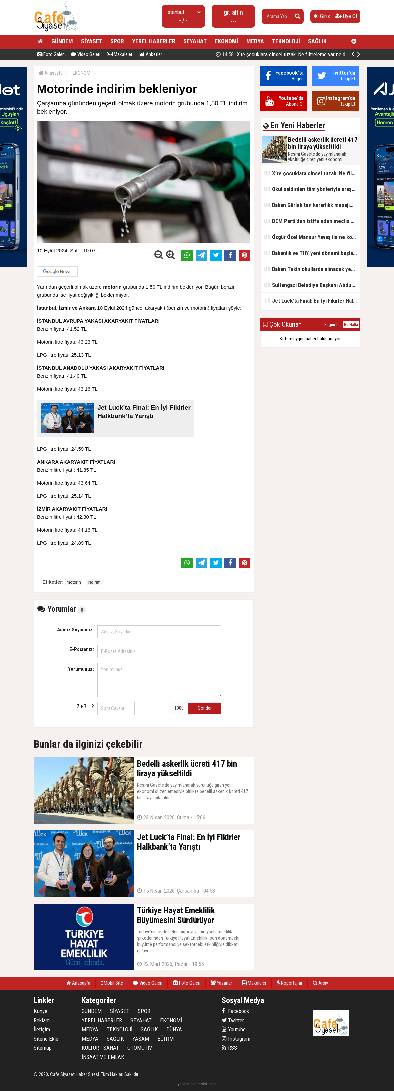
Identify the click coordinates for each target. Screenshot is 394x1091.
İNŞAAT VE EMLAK (103, 1057)
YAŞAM (140, 1038)
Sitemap (43, 1047)
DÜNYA (174, 1029)
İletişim (42, 1029)
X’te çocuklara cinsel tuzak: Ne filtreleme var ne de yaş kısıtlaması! (312, 173)
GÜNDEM (62, 41)
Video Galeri (85, 54)
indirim (94, 582)
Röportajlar (289, 983)
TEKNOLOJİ (286, 41)
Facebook (235, 1011)
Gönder (205, 708)
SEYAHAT (195, 41)
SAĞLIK (317, 41)
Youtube (234, 1029)
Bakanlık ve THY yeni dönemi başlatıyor (312, 253)
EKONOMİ (226, 41)
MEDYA (255, 41)
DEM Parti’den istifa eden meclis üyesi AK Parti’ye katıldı (312, 221)
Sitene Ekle (46, 1038)
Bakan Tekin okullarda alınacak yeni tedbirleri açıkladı (312, 269)
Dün (339, 324)
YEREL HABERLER (153, 41)
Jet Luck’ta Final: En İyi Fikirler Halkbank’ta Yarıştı (312, 300)
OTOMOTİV (139, 1047)
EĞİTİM (165, 1038)
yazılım (183, 1083)
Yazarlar (221, 983)
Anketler (150, 54)
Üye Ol (346, 16)
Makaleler (119, 54)
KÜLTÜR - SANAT (100, 1047)
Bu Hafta (351, 324)
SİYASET (91, 41)
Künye (40, 1011)
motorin (73, 582)
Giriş (322, 16)
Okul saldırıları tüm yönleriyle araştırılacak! (312, 189)
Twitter (233, 1020)
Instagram (236, 1038)
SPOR (117, 41)
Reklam (42, 1020)
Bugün (329, 324)
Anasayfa (51, 73)
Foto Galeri (51, 54)
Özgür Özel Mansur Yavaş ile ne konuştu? (312, 237)
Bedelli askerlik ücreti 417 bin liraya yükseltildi (287, 54)
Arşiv (320, 983)
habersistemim (203, 1083)
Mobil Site (112, 983)
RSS (229, 1047)
